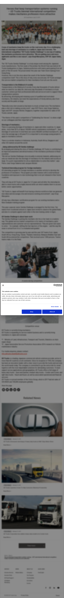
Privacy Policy (24, 595)
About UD (30, 569)
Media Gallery (19, 572)
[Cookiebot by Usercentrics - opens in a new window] (55, 285)
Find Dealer (41, 572)
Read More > (7, 445)
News (10, 555)
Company (29, 572)
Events (29, 583)
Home (6, 555)
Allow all (52, 311)
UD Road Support (9, 578)
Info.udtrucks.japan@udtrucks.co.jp (14, 354)
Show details (55, 306)
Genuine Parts (8, 575)
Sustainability (30, 578)
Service (6, 569)
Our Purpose (30, 575)
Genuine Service (8, 572)
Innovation (30, 580)
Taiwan (58, 595)
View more (31, 546)
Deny (31, 311)
